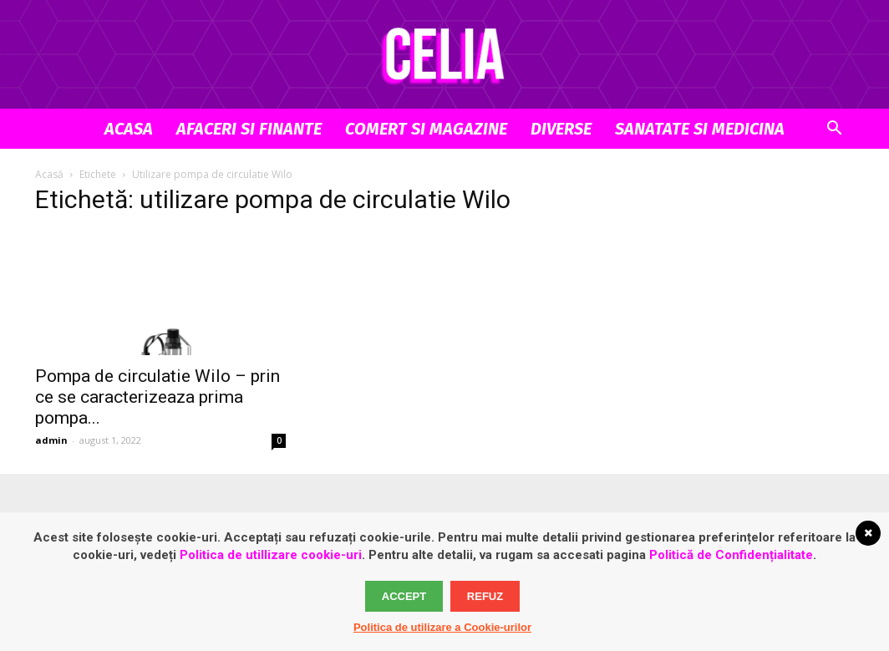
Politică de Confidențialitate (731, 554)
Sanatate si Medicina (700, 129)
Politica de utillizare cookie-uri (271, 554)
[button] (834, 130)
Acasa (128, 129)
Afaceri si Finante (249, 129)
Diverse (561, 129)
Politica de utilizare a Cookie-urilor (442, 627)
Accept (404, 596)
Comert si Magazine (426, 129)
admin (51, 440)
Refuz (485, 596)
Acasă (49, 174)
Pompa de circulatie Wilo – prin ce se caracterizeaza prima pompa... (157, 397)
